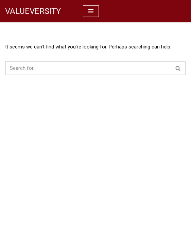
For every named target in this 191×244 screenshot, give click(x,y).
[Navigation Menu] (91, 11)
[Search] (88, 68)
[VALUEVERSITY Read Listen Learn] (33, 11)
